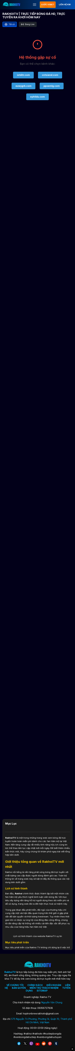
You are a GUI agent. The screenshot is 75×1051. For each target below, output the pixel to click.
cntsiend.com (50, 75)
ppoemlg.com (52, 85)
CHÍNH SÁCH (35, 985)
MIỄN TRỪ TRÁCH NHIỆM (44, 987)
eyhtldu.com (37, 96)
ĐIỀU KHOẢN (53, 985)
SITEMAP (42, 990)
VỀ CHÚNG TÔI (15, 985)
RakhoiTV (10, 837)
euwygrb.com (23, 85)
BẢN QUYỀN (19, 987)
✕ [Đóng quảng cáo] (72, 1049)
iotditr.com (23, 75)
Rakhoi (18, 893)
